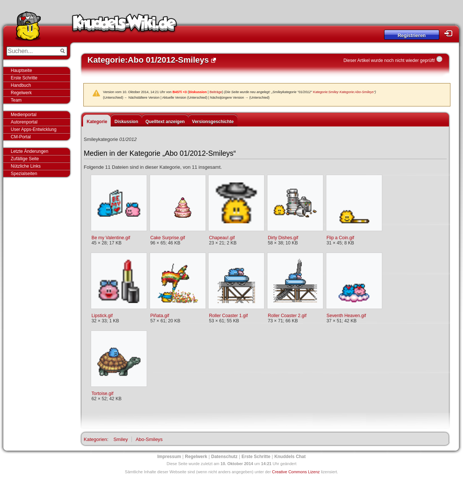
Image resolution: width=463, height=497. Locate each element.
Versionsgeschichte (213, 121)
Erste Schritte (24, 77)
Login (450, 33)
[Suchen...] (32, 51)
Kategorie (97, 121)
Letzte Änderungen (29, 151)
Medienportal (23, 114)
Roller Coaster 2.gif (287, 315)
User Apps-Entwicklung (33, 129)
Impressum (169, 456)
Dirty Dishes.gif (283, 237)
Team (16, 100)
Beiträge (216, 92)
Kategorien (95, 439)
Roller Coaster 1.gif (228, 315)
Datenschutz (224, 456)
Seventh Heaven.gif (346, 315)
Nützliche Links (26, 166)
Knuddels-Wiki (124, 25)
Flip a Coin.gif (340, 237)
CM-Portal (21, 136)
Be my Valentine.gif (110, 237)
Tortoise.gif (102, 393)
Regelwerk (21, 92)
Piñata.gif (159, 315)
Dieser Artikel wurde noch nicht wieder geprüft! (389, 60)
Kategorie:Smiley (326, 92)
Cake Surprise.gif (167, 237)
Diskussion (198, 92)
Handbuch (21, 85)
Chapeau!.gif (221, 237)
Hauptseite (21, 70)
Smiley (120, 439)
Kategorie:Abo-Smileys (356, 92)
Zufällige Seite (25, 158)
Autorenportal (24, 122)
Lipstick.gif (102, 315)
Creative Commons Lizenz (296, 472)
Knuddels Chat (290, 456)
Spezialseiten (24, 173)
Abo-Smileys (149, 439)
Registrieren (411, 35)
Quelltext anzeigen (165, 121)
